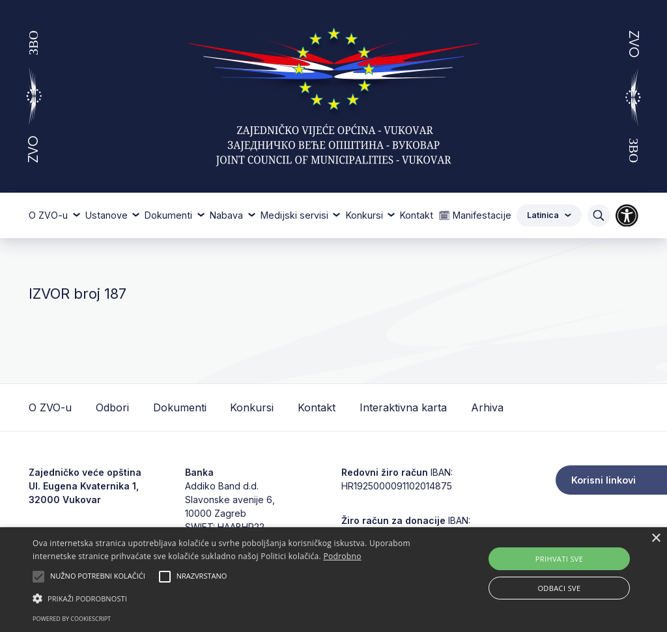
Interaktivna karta (403, 407)
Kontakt (416, 215)
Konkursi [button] (366, 215)
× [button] (655, 538)
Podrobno (342, 556)
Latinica (549, 215)
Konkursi (252, 407)
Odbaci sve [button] (558, 588)
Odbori (112, 407)
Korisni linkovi (603, 480)
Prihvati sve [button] (559, 559)
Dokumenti (179, 407)
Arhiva (487, 407)
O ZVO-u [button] (49, 215)
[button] (228, 598)
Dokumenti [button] (170, 215)
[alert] (333, 579)
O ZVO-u (50, 407)
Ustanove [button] (107, 215)
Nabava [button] (228, 215)
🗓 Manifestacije (474, 215)
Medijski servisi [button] (296, 215)
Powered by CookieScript (72, 618)
